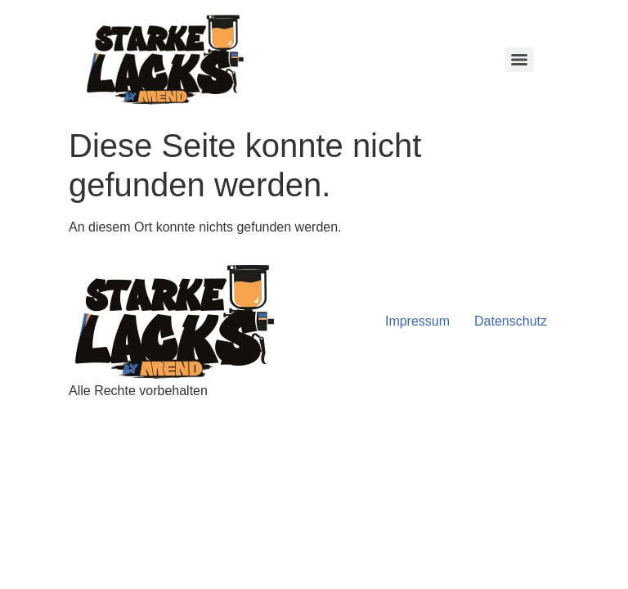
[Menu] (519, 59)
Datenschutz (510, 321)
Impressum (417, 321)
